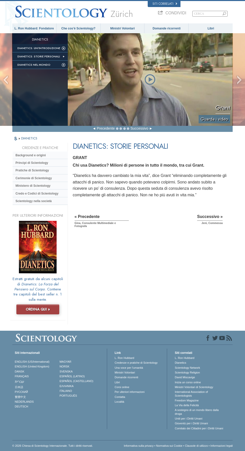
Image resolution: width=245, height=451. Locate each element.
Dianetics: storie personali (38, 56)
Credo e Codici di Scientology (37, 193)
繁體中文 (20, 396)
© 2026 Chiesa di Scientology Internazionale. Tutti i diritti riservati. (52, 445)
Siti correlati (164, 4)
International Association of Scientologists (191, 393)
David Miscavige (185, 377)
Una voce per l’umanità (129, 367)
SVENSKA (66, 371)
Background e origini (31, 155)
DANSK (19, 371)
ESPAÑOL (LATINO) (72, 376)
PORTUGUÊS (68, 395)
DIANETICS (29, 138)
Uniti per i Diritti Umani (188, 418)
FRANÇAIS (22, 376)
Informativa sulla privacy (139, 445)
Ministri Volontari (122, 28)
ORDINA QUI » (38, 309)
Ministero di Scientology (33, 185)
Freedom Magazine (187, 400)
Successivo (139, 128)
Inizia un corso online (188, 382)
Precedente (106, 128)
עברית (19, 382)
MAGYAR (65, 361)
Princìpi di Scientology (32, 163)
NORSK (64, 366)
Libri (210, 28)
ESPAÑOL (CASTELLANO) (76, 381)
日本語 (19, 387)
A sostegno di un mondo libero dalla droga (197, 411)
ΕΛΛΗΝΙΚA (66, 386)
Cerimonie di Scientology (34, 178)
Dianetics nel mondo (33, 65)
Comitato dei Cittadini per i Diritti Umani (199, 428)
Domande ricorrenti (167, 28)
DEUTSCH (21, 406)
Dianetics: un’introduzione (38, 48)
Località (119, 401)
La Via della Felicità (187, 405)
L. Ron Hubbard (124, 357)
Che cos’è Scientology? (78, 28)
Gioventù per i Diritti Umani (191, 423)
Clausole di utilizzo (196, 445)
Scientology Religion (187, 372)
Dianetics (180, 362)
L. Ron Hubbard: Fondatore (34, 28)
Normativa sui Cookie (169, 445)
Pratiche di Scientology (32, 170)
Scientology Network (187, 367)
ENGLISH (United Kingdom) (32, 366)
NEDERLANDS (24, 401)
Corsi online (122, 387)
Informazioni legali (221, 445)
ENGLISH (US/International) (32, 361)
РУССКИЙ (21, 391)
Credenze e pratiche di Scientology (136, 362)
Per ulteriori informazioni (130, 391)
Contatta (120, 396)
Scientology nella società (34, 201)
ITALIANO (65, 390)
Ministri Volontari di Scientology (194, 387)
